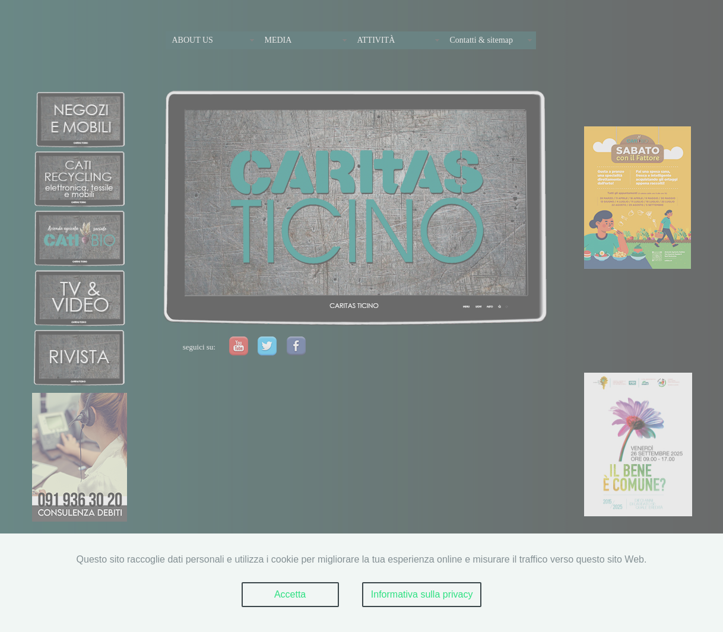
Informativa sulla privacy (422, 594)
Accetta (290, 594)
